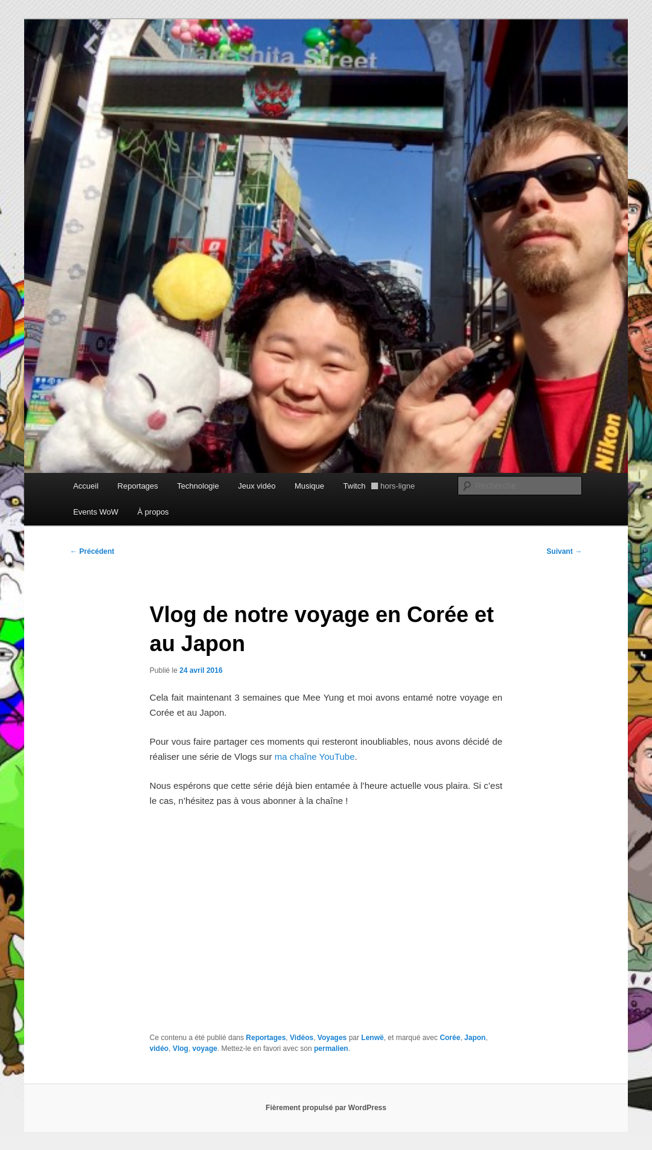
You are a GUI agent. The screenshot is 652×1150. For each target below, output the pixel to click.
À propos (153, 511)
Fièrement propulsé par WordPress (326, 1107)
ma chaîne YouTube (315, 756)
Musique (309, 485)
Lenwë (372, 1037)
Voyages (332, 1037)
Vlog (180, 1048)
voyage (205, 1048)
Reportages (138, 485)
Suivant (564, 551)
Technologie (198, 485)
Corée (449, 1037)
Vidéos (301, 1037)
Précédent (92, 551)
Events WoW (95, 511)
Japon (474, 1037)
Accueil (85, 485)
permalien (331, 1048)
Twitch (379, 485)
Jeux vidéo (256, 485)
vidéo (159, 1048)
